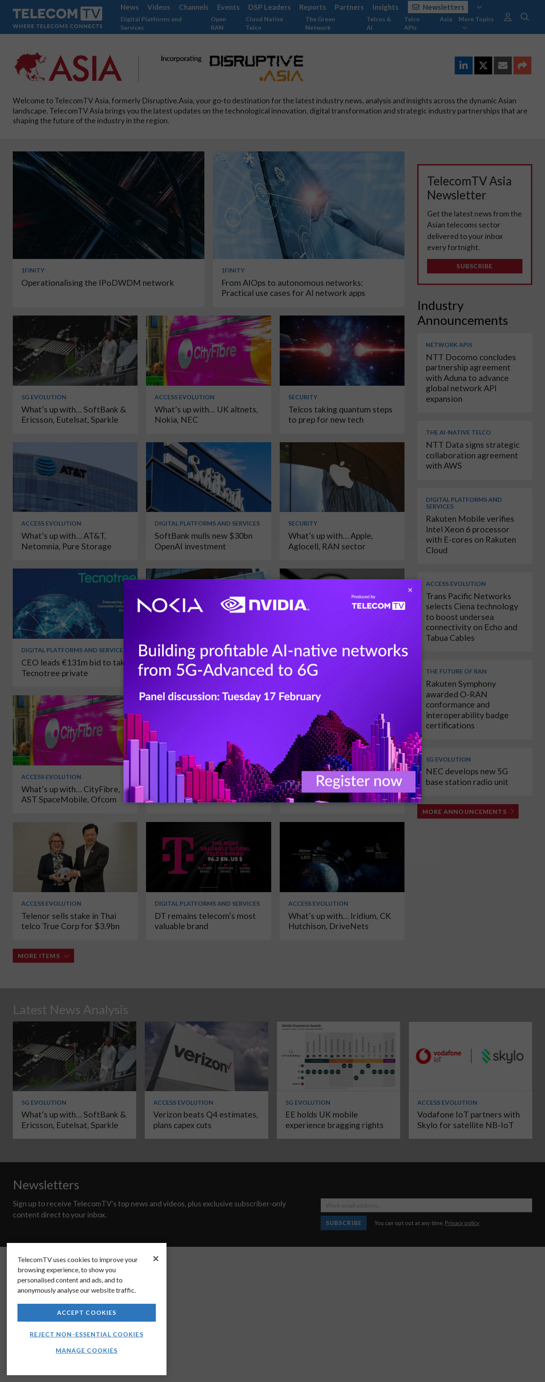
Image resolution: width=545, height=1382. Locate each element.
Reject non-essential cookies (86, 1334)
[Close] (155, 1258)
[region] (86, 1309)
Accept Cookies (87, 1312)
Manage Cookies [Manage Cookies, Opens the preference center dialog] (87, 1350)
